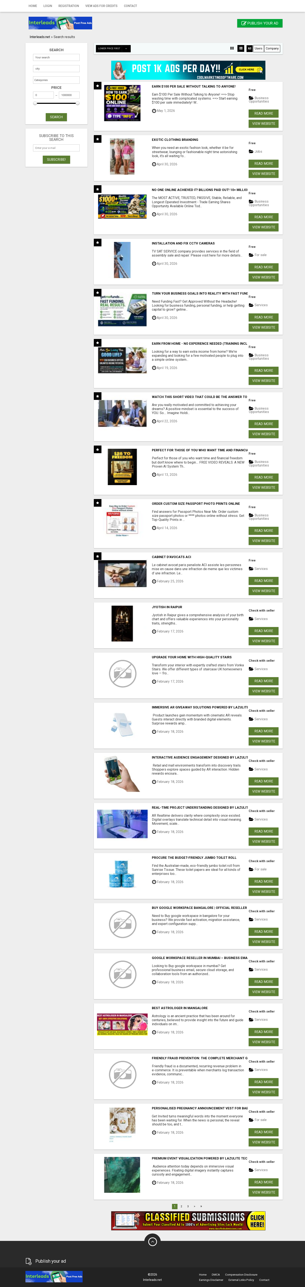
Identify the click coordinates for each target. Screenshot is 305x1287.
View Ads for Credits (101, 6)
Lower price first (114, 48)
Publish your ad (259, 23)
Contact (130, 6)
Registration (68, 6)
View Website (263, 124)
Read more (263, 113)
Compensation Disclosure (241, 1274)
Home (33, 6)
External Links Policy (241, 1280)
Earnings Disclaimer (211, 1280)
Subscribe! (56, 160)
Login (47, 6)
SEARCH (56, 117)
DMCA (216, 1274)
